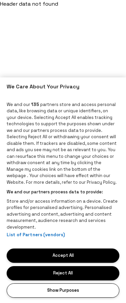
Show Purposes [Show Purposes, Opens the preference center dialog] (63, 290)
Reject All (63, 273)
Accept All (63, 255)
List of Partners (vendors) (36, 235)
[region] (63, 190)
